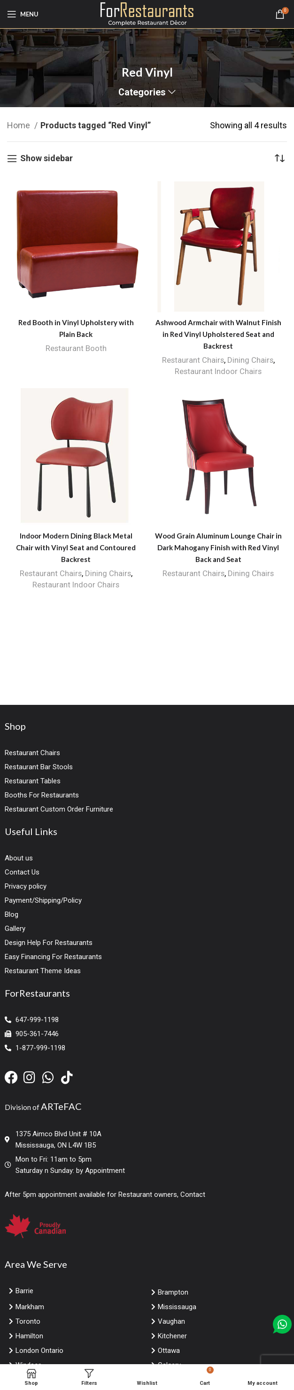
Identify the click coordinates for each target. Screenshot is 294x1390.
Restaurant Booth (76, 348)
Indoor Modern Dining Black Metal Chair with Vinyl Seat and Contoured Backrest (76, 547)
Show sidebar (46, 159)
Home (19, 125)
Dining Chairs (250, 360)
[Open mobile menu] (22, 14)
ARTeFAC (61, 1106)
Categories (142, 92)
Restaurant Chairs (192, 360)
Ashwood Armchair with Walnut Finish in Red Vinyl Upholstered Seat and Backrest (218, 334)
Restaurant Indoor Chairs (218, 371)
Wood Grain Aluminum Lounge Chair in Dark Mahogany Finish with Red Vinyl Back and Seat (218, 547)
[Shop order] (280, 158)
